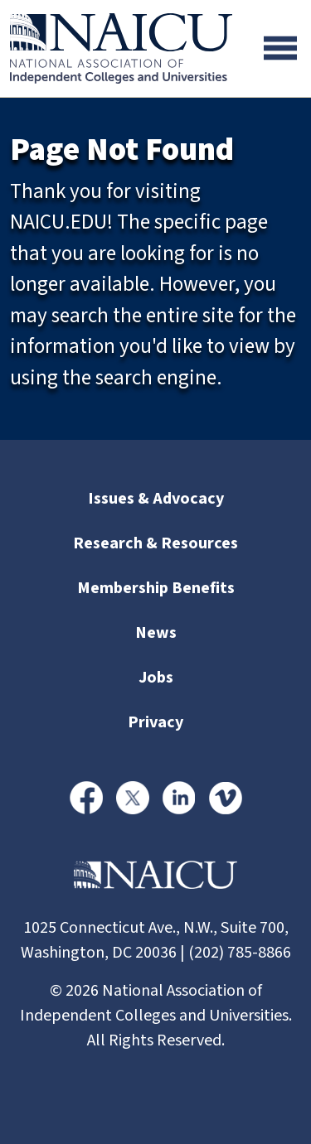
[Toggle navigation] (280, 48)
